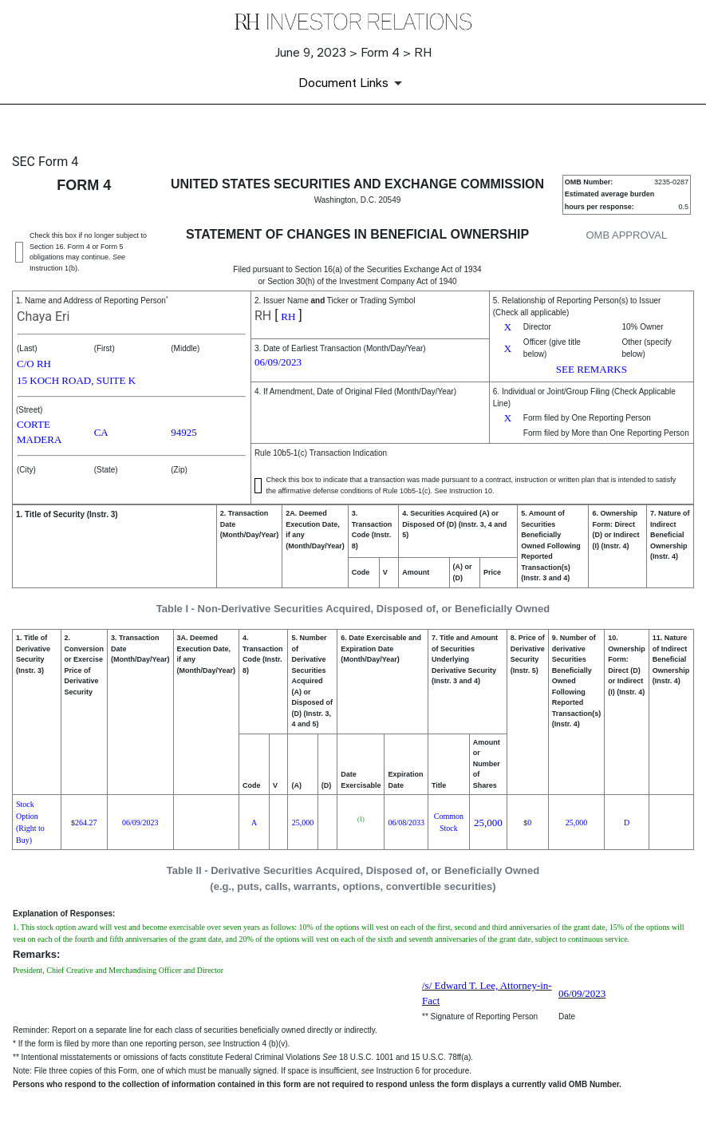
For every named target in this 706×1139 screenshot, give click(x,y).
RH (262, 315)
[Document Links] (353, 83)
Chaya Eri (43, 316)
